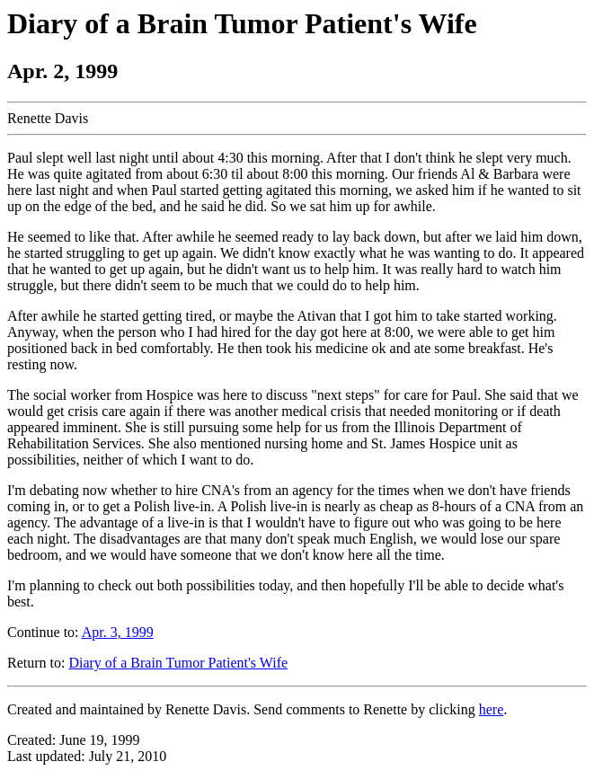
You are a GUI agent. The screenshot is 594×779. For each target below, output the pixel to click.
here (491, 709)
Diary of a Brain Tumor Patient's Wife (178, 662)
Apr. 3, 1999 (118, 632)
